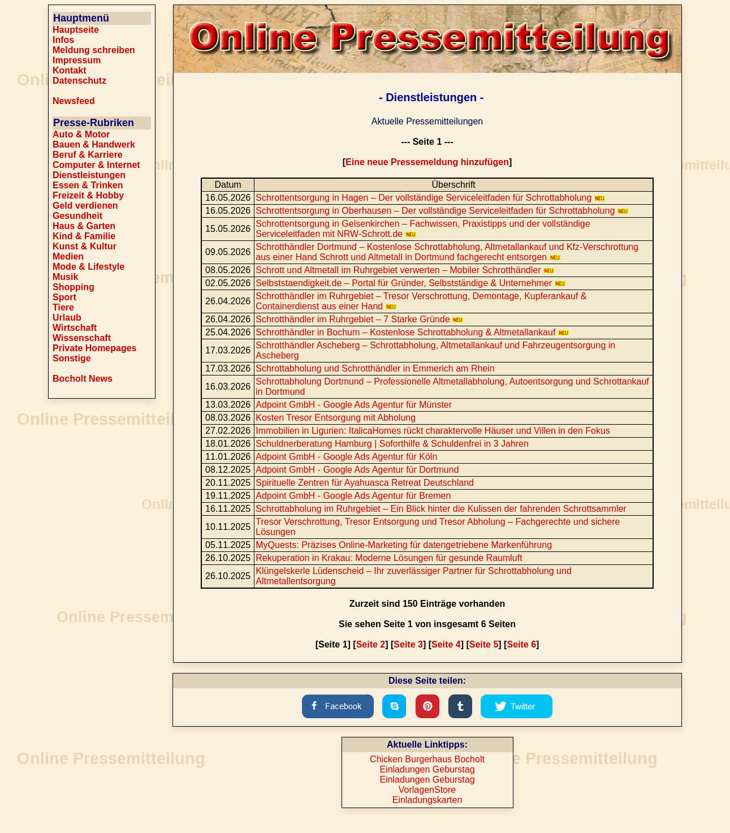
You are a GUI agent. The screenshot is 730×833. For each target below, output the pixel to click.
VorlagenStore (427, 790)
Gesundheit (77, 216)
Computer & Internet (96, 165)
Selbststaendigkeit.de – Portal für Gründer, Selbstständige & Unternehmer (410, 283)
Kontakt (70, 70)
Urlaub (67, 317)
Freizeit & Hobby (88, 195)
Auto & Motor (81, 134)
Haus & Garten (84, 226)
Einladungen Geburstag (426, 769)
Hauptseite (76, 29)
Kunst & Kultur (84, 246)
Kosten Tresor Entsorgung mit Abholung (336, 417)
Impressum (77, 60)
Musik (65, 277)
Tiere (63, 307)
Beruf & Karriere (88, 154)
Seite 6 (521, 644)
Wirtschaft (75, 328)
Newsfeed (74, 101)
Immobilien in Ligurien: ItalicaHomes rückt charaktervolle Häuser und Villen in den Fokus (433, 430)
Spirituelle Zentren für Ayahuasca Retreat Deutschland (365, 482)
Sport (64, 297)
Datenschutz (79, 80)
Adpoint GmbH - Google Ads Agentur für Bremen (353, 495)
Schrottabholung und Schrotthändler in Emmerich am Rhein (375, 368)
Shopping (73, 287)
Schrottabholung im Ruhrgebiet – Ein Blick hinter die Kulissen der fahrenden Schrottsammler (441, 508)
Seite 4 (446, 644)
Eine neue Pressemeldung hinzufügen (427, 162)
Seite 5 (484, 644)
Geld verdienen (85, 205)
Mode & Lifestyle (88, 266)
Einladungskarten (427, 800)
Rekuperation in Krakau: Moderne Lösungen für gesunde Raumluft (389, 558)
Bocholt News (83, 378)
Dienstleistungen (89, 175)
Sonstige (72, 358)
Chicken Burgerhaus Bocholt (427, 759)
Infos (63, 40)
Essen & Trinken (88, 185)
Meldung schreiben (94, 50)
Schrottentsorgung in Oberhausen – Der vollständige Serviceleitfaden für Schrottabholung (442, 210)
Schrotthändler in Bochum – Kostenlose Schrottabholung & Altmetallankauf (412, 332)
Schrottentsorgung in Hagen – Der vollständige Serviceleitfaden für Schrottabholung (430, 197)
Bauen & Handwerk (94, 144)
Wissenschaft (82, 338)
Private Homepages (95, 348)
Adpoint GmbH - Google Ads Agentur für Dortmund (357, 469)
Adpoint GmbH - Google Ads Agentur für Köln (346, 456)
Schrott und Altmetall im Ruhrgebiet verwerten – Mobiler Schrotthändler (405, 270)
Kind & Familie (84, 236)
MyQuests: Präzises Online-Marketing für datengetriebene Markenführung (404, 545)
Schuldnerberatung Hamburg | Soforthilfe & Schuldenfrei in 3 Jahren (392, 443)
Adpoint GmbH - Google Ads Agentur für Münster (354, 404)
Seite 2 (371, 644)
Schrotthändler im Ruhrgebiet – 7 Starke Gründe (359, 319)
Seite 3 (408, 644)
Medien (68, 256)
